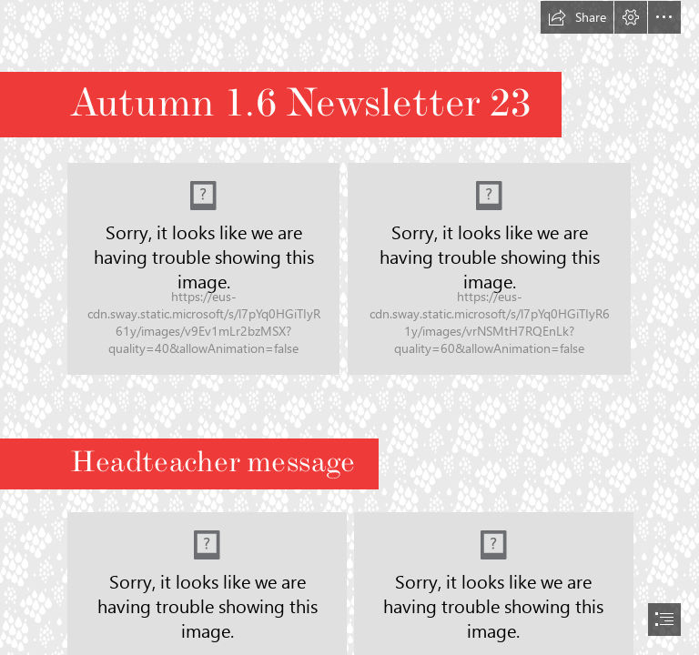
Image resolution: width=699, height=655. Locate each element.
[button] (577, 17)
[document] (349, 327)
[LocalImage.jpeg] (489, 269)
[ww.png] (203, 269)
